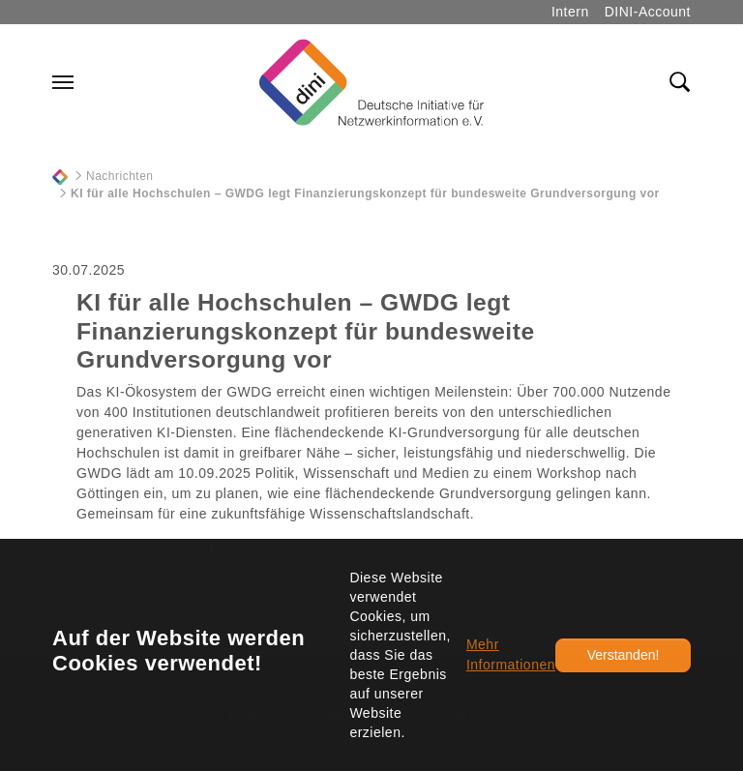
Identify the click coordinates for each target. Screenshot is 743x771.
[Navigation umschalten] (63, 82)
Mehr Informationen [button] (510, 654)
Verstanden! (623, 655)
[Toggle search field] (680, 82)
